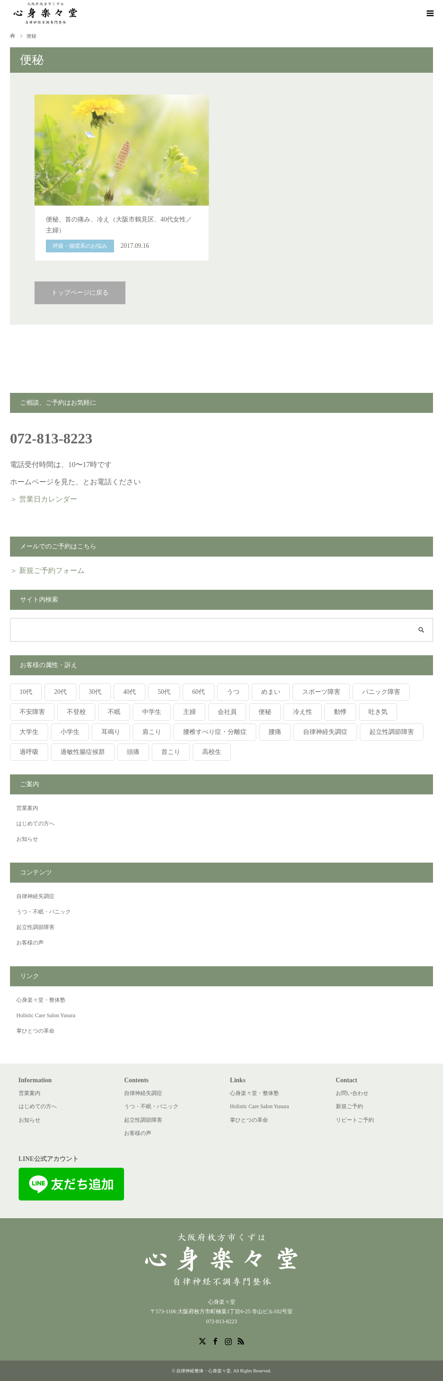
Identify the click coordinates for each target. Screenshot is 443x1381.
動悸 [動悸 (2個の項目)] (340, 711)
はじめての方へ (35, 823)
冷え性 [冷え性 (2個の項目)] (302, 711)
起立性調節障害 (35, 927)
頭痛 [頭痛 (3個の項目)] (133, 751)
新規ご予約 (349, 1106)
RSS (241, 1341)
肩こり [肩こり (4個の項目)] (151, 731)
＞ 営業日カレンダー (43, 499)
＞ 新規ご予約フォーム (47, 570)
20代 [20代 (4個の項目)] (60, 691)
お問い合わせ (352, 1093)
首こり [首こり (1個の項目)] (170, 751)
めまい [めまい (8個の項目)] (270, 691)
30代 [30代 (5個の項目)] (95, 691)
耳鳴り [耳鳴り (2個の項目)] (110, 731)
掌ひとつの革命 (35, 1031)
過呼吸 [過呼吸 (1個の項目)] (29, 751)
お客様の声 (30, 942)
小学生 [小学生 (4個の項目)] (70, 731)
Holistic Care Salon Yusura (45, 1015)
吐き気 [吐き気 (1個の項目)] (378, 711)
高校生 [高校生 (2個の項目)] (211, 751)
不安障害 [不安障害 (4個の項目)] (32, 711)
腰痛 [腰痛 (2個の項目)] (275, 731)
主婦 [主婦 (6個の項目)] (189, 711)
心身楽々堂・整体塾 (40, 1000)
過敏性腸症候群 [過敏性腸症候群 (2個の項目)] (82, 751)
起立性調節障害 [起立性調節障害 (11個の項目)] (391, 731)
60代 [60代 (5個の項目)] (198, 691)
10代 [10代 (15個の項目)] (26, 691)
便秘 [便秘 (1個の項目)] (265, 711)
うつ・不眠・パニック (43, 912)
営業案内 (27, 808)
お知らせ (27, 839)
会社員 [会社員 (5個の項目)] (227, 711)
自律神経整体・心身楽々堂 (203, 1370)
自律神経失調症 (35, 896)
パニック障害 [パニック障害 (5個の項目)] (381, 691)
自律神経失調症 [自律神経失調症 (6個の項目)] (325, 731)
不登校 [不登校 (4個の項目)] (76, 711)
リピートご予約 (355, 1120)
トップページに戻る (80, 292)
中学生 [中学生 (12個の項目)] (151, 711)
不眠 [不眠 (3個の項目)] (114, 711)
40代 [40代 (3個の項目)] (129, 691)
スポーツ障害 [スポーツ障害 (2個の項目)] (321, 691)
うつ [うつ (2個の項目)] (233, 691)
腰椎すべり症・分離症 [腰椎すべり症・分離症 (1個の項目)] (215, 731)
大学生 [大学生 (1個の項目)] (29, 731)
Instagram (228, 1341)
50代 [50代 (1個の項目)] (164, 691)
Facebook (215, 1341)
